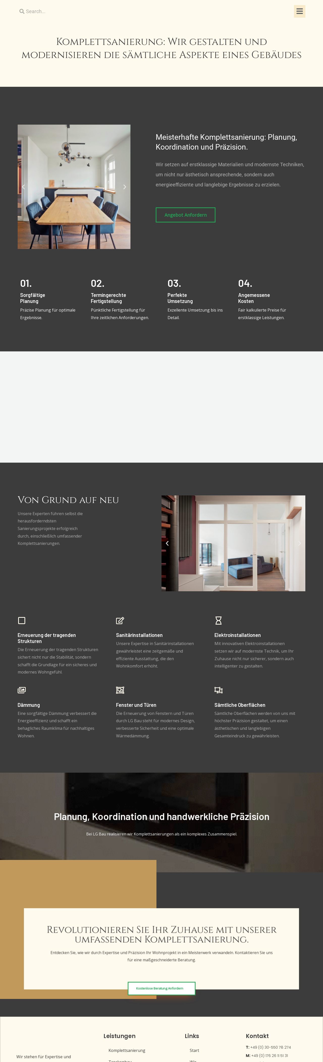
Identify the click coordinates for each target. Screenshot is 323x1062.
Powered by (262, 1047)
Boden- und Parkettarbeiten (135, 977)
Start (194, 942)
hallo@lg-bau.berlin (264, 967)
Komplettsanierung (127, 942)
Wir (193, 953)
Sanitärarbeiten (124, 965)
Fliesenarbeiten (123, 988)
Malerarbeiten (122, 1000)
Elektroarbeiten (124, 1011)
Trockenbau (120, 953)
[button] (23, 210)
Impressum (200, 965)
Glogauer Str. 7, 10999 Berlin (271, 994)
